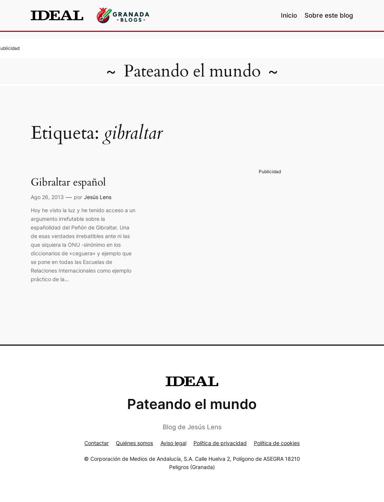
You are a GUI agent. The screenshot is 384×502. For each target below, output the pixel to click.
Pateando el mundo (192, 71)
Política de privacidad (220, 443)
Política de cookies (277, 443)
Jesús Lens (97, 197)
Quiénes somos (134, 443)
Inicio (289, 15)
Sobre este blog (328, 15)
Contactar (96, 443)
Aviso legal (173, 443)
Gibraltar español (68, 182)
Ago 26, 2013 (47, 197)
